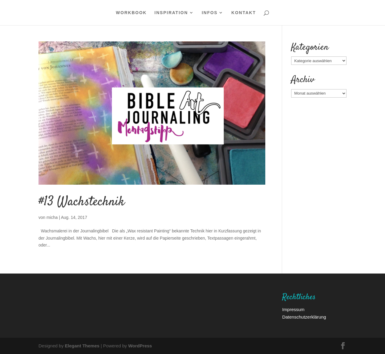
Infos (210, 13)
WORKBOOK (131, 13)
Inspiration (171, 13)
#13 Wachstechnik (81, 202)
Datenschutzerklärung (304, 317)
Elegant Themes (82, 346)
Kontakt (243, 13)
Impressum (293, 309)
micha (51, 217)
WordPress (140, 346)
